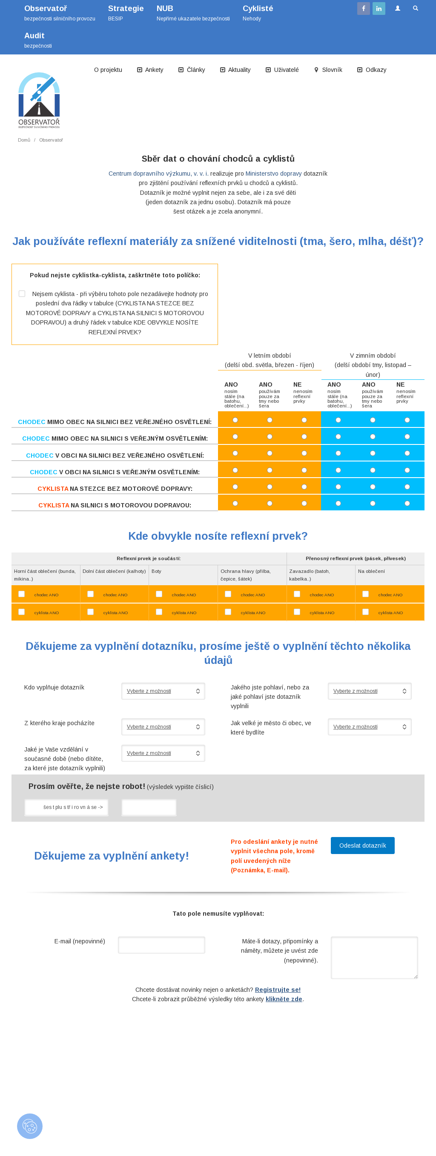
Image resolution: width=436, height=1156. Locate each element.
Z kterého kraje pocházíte (59, 723)
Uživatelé (282, 69)
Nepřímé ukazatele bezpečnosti (193, 13)
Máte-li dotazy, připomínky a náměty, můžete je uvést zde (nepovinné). (279, 951)
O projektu (108, 69)
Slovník (327, 69)
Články (191, 69)
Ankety (150, 69)
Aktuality (235, 69)
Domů (24, 139)
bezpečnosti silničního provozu (59, 13)
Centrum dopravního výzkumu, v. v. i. (159, 173)
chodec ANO (46, 594)
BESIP (126, 13)
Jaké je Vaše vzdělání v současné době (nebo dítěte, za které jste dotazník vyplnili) (64, 759)
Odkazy (372, 69)
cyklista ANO (46, 612)
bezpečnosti (38, 40)
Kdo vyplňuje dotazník (54, 687)
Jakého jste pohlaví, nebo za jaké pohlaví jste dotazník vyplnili (270, 697)
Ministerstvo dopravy (274, 173)
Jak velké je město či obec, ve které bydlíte (271, 728)
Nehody (258, 13)
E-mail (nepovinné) (79, 941)
